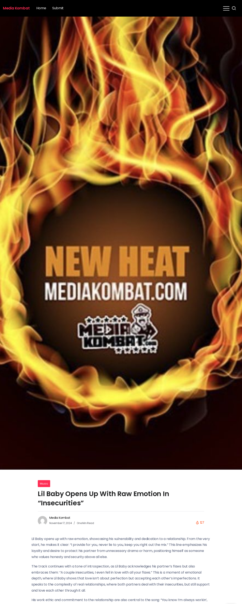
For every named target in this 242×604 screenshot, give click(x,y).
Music (44, 483)
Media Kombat (16, 8)
